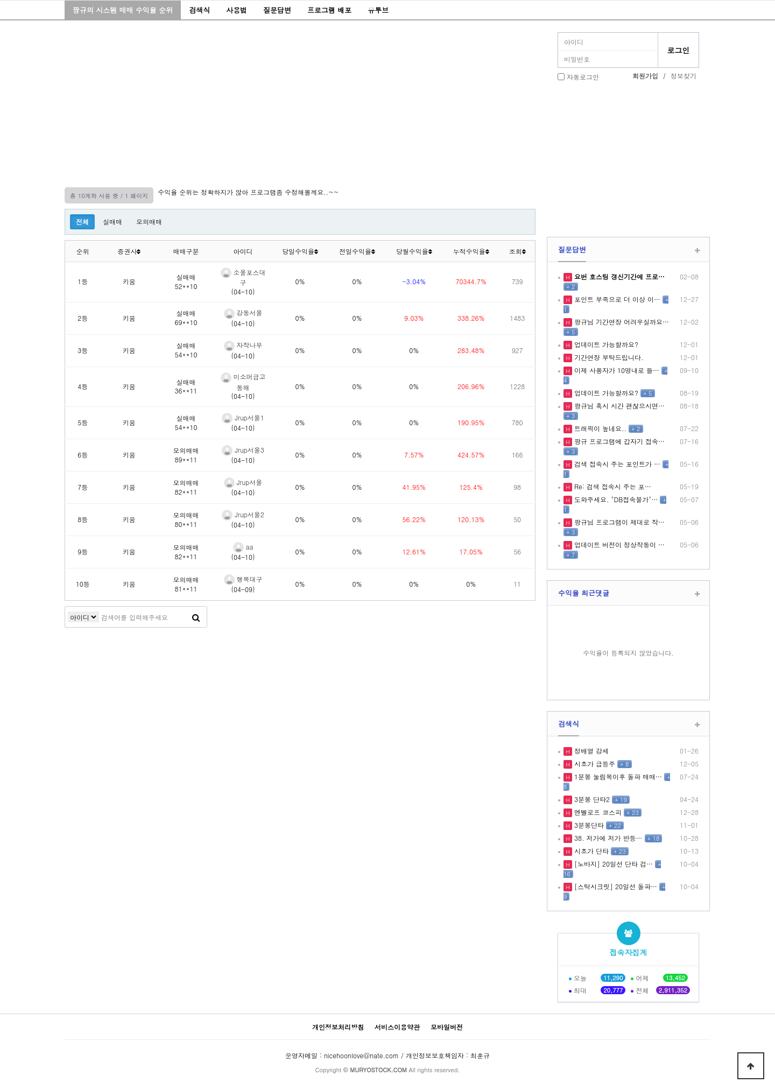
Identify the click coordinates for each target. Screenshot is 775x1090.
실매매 (112, 221)
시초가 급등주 (593, 763)
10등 (83, 583)
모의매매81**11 (186, 584)
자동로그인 (583, 76)
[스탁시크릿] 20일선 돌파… (614, 886)
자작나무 (243, 344)
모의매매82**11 (186, 487)
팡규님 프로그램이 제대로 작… (618, 521)
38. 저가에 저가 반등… (607, 837)
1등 (83, 281)
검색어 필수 (83, 616)
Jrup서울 (243, 482)
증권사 (128, 251)
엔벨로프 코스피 (597, 812)
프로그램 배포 (329, 10)
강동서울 (243, 312)
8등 (83, 519)
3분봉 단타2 (591, 799)
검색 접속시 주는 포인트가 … (616, 463)
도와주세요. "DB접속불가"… (615, 499)
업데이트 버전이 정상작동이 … (618, 544)
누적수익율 (471, 251)
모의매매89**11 (186, 455)
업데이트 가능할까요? (605, 344)
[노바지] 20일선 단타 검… (612, 863)
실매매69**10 (186, 317)
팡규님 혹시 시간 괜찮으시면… (618, 405)
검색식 (199, 10)
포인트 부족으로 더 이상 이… (616, 299)
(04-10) (243, 291)
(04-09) (243, 589)
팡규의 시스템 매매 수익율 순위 (123, 10)
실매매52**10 (186, 281)
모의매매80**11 (186, 519)
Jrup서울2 (243, 514)
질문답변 (277, 10)
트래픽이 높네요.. (599, 428)
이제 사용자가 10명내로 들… (615, 370)
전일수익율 (357, 251)
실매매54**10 (186, 350)
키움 (129, 281)
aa (243, 546)
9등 (83, 551)
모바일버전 (447, 1026)
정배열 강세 (590, 750)
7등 (83, 486)
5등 (83, 422)
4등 (83, 386)
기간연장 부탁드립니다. (608, 357)
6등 (83, 454)
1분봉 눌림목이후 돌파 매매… (617, 776)
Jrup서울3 (243, 449)
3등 (83, 350)
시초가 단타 (590, 850)
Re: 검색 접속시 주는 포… (611, 486)
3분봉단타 (588, 824)
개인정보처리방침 (338, 1026)
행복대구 (243, 578)
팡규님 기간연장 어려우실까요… (620, 321)
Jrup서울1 (243, 417)
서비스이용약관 (397, 1026)
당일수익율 (300, 251)
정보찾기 (683, 75)
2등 (83, 317)
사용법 (236, 10)
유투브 (378, 10)
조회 (517, 251)
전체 (82, 221)
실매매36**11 (186, 386)
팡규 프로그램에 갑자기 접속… (618, 441)
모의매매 (149, 221)
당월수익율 (414, 251)
